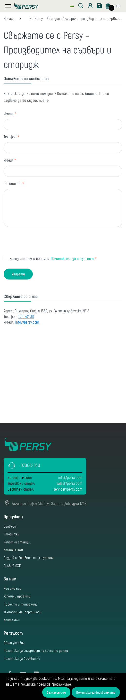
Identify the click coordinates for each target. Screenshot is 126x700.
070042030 (26, 316)
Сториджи (11, 534)
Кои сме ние (12, 588)
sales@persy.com (69, 483)
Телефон (10, 136)
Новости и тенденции (21, 604)
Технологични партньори (23, 612)
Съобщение (12, 183)
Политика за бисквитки (22, 658)
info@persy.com (27, 322)
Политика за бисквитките (95, 692)
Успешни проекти (17, 596)
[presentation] (40, 242)
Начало (9, 18)
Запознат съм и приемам (51, 258)
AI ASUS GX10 (13, 565)
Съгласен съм (56, 692)
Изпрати (18, 274)
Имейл (8, 160)
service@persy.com (67, 489)
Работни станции (17, 542)
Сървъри (10, 526)
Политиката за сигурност (72, 258)
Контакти (12, 620)
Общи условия (14, 642)
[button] (72, 5)
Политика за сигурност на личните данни (36, 650)
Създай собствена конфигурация (29, 557)
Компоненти (13, 550)
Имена (9, 113)
